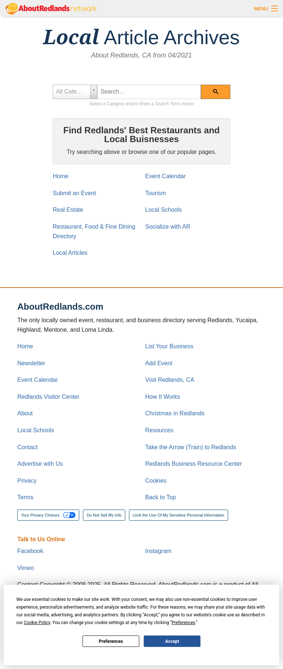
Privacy (26, 481)
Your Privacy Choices (48, 515)
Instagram (158, 551)
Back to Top (160, 497)
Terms (25, 497)
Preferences (111, 641)
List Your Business (169, 346)
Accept (172, 641)
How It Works (162, 397)
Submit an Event (74, 193)
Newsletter (31, 363)
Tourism (155, 193)
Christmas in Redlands (175, 413)
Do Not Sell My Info (104, 515)
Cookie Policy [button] (37, 622)
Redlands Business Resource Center (193, 464)
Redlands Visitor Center (48, 397)
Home (61, 176)
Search (221, 94)
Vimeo (25, 568)
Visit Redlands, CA (169, 380)
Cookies (156, 481)
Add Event (158, 363)
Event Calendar (165, 176)
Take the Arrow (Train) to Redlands (190, 447)
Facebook (30, 551)
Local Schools (163, 210)
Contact (27, 447)
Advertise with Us (40, 464)
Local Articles (70, 253)
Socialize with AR (168, 226)
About (25, 413)
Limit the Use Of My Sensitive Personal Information (178, 515)
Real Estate (68, 210)
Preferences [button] (183, 622)
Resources (159, 430)
